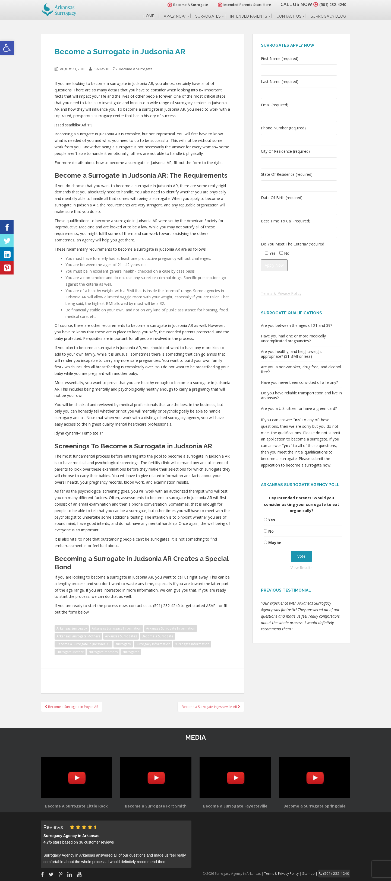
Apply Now (175, 16)
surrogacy (123, 644)
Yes (271, 519)
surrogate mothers (103, 652)
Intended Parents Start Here (238, 4)
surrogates (130, 652)
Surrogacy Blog (328, 16)
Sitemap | (316, 873)
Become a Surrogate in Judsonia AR (83, 644)
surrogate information (192, 644)
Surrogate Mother (70, 652)
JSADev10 (101, 68)
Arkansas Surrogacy (71, 628)
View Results (302, 567)
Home (148, 16)
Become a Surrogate (136, 68)
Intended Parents (248, 16)
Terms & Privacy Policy (281, 293)
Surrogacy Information (153, 644)
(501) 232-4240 (329, 4)
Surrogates (207, 16)
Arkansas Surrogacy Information (116, 628)
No (271, 531)
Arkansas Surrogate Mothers (78, 636)
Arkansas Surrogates (121, 636)
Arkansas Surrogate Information (170, 628)
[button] (7, 48)
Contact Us (288, 16)
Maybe (274, 542)
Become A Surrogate (181, 4)
